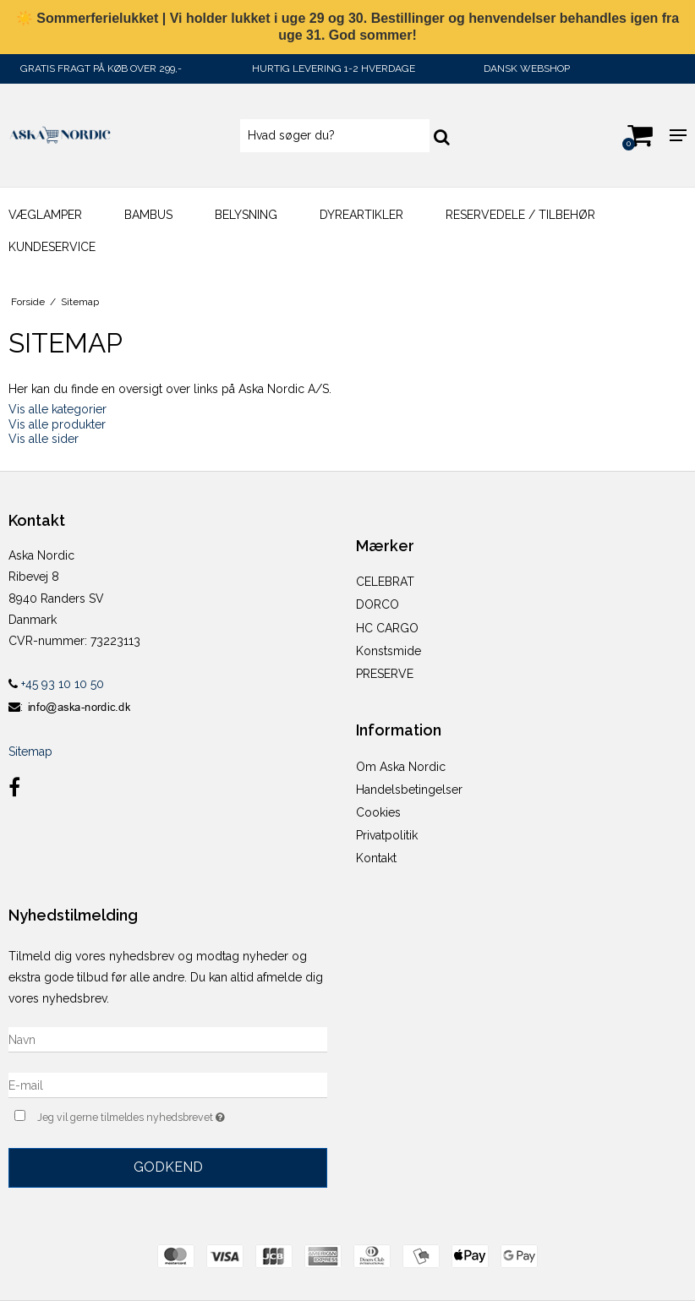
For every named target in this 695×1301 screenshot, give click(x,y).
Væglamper (45, 214)
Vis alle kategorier (57, 409)
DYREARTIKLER (361, 214)
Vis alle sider (43, 439)
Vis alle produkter (57, 424)
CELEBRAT (385, 581)
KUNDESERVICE (52, 247)
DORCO (377, 604)
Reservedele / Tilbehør (520, 214)
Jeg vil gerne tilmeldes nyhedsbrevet (173, 1115)
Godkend (168, 1167)
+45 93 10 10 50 (56, 684)
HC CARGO (387, 628)
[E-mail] (167, 1084)
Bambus (148, 214)
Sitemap (30, 751)
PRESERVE (384, 674)
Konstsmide (388, 651)
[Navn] (167, 1039)
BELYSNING (246, 214)
